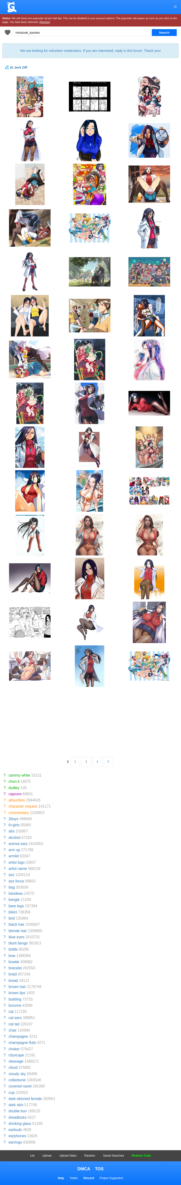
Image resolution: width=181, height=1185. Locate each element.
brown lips (17, 993)
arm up (14, 850)
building (15, 999)
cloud (13, 1067)
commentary (19, 813)
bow (12, 956)
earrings (15, 1142)
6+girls (14, 825)
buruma (15, 1005)
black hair (16, 924)
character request (23, 806)
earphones (17, 1136)
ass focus (16, 881)
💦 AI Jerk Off (16, 67)
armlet (14, 856)
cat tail (14, 1024)
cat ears (15, 1018)
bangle (14, 900)
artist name (18, 869)
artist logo (17, 862)
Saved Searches (113, 1155)
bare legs (16, 906)
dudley (14, 788)
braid (13, 974)
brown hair (17, 987)
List (32, 1155)
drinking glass (20, 1124)
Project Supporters (111, 1178)
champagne (18, 1036)
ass (11, 875)
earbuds (15, 1130)
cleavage (16, 1061)
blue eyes (16, 937)
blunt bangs (18, 943)
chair (13, 1030)
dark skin (16, 1105)
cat (11, 1012)
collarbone (17, 1080)
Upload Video (67, 1155)
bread (13, 981)
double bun (18, 1111)
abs (11, 831)
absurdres (17, 800)
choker (14, 1049)
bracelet (15, 968)
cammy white (19, 775)
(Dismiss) (44, 22)
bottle (13, 949)
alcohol (14, 838)
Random (89, 1155)
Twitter (74, 1178)
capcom (15, 794)
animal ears (18, 844)
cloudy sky (17, 1074)
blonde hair (18, 931)
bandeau (16, 893)
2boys (14, 819)
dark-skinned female (25, 1099)
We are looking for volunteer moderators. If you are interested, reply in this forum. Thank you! (90, 51)
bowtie (14, 962)
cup (11, 1093)
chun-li (14, 781)
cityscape (16, 1055)
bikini (13, 912)
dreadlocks (17, 1117)
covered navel (20, 1086)
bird (12, 918)
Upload (47, 1155)
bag (12, 887)
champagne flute (22, 1043)
